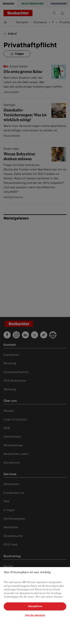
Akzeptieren (35, 606)
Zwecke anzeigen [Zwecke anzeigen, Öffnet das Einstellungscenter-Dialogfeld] (35, 615)
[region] (35, 594)
